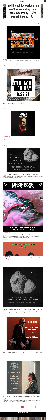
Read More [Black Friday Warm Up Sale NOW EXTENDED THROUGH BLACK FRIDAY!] (5, 65)
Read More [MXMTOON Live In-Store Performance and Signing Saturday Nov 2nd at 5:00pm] (5, 402)
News (4, 18)
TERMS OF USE (19, 412)
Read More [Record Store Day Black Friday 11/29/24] (5, 108)
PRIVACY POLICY (23, 412)
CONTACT (27, 412)
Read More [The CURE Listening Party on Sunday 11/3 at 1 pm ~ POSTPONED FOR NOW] (5, 314)
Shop (6, 59)
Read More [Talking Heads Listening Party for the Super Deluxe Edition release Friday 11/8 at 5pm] (5, 264)
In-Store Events (5, 136)
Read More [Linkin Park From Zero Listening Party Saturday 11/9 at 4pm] (5, 238)
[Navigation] (4, 1)
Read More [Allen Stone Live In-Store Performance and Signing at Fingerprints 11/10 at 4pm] (5, 358)
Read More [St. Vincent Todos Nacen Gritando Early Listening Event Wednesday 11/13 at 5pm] (5, 145)
